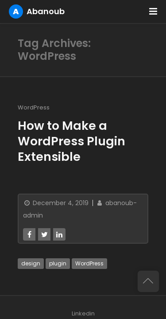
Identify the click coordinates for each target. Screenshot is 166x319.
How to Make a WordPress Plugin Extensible (71, 141)
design (30, 263)
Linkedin (83, 313)
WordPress (34, 107)
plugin (57, 263)
